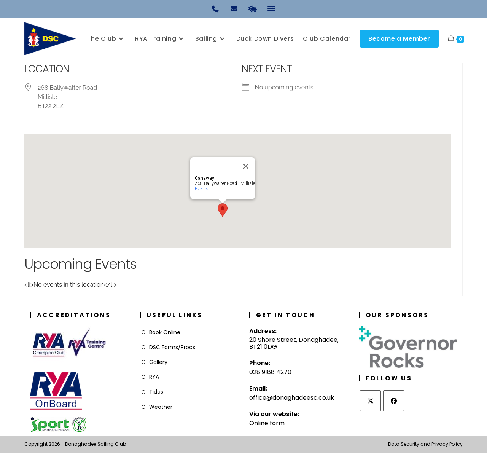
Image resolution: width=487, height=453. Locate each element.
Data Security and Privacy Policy (425, 444)
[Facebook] (393, 400)
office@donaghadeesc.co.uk (291, 397)
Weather (160, 407)
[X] (370, 400)
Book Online (164, 332)
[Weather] (253, 8)
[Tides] (271, 8)
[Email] (234, 8)
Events (201, 188)
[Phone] (215, 8)
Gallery (158, 362)
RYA (154, 377)
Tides (156, 392)
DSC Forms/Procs (172, 347)
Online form (267, 423)
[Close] (246, 166)
